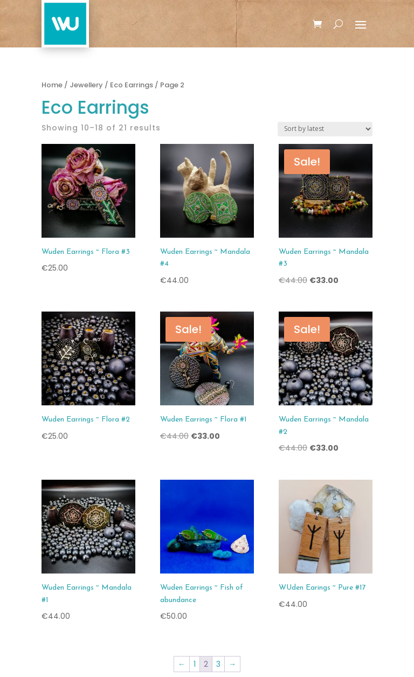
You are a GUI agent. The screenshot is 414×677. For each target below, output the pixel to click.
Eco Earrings (131, 85)
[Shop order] (325, 129)
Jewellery (86, 85)
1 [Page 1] (195, 664)
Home (52, 85)
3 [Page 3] (218, 664)
